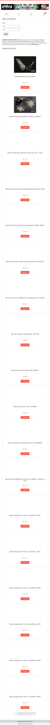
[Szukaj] (18, 14)
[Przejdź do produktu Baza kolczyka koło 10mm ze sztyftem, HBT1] (25, 541)
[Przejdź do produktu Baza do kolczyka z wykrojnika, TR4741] (25, 360)
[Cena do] (12, 29)
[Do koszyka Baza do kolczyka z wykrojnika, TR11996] (25, 345)
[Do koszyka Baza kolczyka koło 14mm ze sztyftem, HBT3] (25, 671)
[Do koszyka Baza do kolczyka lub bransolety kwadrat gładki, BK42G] (25, 236)
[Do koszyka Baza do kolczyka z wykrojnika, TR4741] (25, 381)
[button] (6, 14)
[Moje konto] (31, 14)
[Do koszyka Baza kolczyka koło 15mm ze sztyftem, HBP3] (25, 707)
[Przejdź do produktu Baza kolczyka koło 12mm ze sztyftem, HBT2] (25, 614)
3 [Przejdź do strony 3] (21, 714)
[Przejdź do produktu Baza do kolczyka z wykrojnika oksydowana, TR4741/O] (25, 251)
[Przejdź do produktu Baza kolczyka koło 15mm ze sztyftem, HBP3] (25, 686)
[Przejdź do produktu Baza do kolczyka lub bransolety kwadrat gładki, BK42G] (25, 215)
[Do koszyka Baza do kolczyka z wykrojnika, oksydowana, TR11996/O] (25, 308)
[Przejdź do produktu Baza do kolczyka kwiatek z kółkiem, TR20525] (25, 104)
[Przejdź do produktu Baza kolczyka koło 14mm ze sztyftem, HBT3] (25, 650)
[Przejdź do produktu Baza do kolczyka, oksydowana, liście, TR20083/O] (25, 432)
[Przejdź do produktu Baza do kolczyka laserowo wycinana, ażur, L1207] (25, 142)
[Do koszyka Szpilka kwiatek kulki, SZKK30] (25, 87)
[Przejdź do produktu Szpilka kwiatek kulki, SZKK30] (25, 64)
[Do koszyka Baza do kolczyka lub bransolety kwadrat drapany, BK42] (25, 200)
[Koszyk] (44, 14)
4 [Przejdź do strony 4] (24, 714)
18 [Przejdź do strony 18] (33, 714)
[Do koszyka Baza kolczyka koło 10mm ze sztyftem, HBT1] (25, 562)
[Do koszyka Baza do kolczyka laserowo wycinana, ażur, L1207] (25, 163)
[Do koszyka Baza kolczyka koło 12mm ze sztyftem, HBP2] (25, 598)
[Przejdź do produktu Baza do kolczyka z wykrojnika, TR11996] (25, 324)
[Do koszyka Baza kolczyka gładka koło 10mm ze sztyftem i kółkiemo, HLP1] (25, 490)
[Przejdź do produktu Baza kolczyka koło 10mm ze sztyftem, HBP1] (25, 505)
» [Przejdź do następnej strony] (36, 714)
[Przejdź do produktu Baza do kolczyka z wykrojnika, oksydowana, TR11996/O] (25, 287)
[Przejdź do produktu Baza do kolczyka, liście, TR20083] (25, 396)
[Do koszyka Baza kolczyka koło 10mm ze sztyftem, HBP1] (25, 526)
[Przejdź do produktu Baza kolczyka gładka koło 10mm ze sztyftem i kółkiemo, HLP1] (25, 469)
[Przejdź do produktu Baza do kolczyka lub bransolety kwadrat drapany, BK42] (25, 179)
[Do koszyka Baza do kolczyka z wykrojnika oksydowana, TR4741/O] (25, 272)
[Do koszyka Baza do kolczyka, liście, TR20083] (25, 417)
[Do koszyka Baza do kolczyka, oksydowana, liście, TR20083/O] (25, 453)
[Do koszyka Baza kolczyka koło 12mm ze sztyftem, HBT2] (25, 635)
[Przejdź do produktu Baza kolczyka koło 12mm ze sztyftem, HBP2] (25, 578)
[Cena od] (12, 26)
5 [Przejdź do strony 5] (27, 714)
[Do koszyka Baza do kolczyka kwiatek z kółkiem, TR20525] (25, 127)
